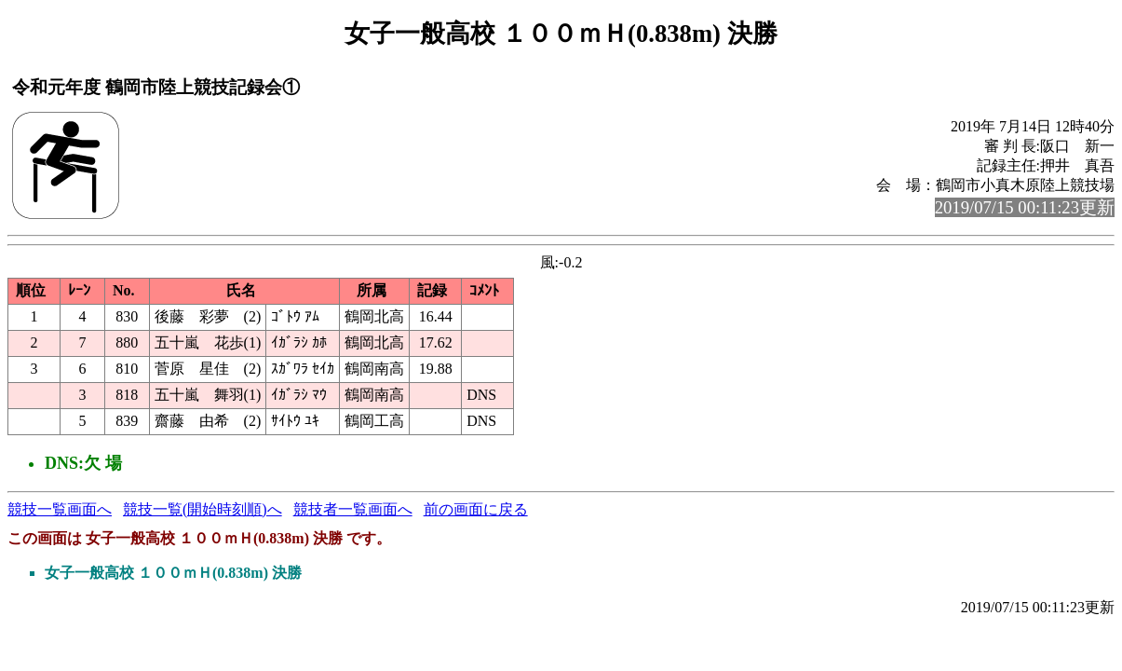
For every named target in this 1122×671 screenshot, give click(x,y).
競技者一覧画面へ (352, 509)
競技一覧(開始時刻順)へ (202, 509)
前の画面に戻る (476, 509)
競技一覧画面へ (59, 509)
